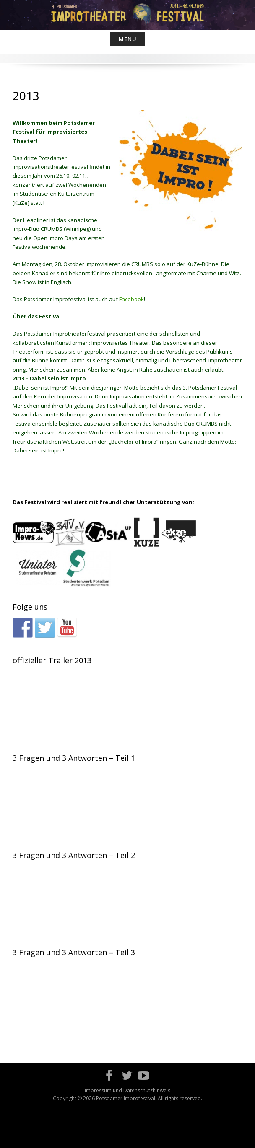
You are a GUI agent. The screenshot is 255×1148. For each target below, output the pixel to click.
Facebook (131, 299)
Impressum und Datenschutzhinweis (127, 1090)
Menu (128, 39)
